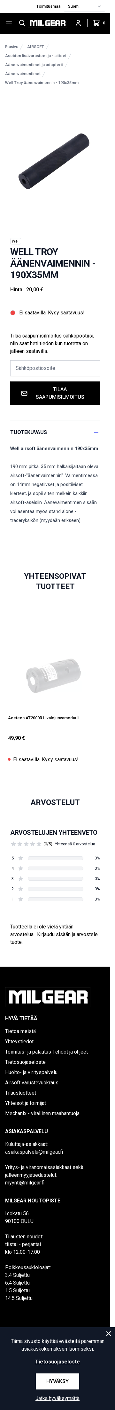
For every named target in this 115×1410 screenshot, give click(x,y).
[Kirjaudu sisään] (78, 23)
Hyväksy (57, 1381)
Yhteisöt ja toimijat (25, 1103)
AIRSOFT (35, 46)
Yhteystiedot (19, 1041)
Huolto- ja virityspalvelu (31, 1072)
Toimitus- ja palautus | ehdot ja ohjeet (46, 1052)
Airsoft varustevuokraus (31, 1083)
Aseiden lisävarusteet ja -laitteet (35, 55)
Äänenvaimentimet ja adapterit (34, 64)
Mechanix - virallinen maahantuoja (42, 1113)
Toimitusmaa (48, 6)
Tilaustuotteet (20, 1093)
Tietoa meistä (20, 1031)
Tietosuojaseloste (25, 1062)
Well (15, 241)
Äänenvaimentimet (23, 73)
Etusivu (11, 46)
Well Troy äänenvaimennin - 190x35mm (42, 82)
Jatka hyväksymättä (57, 1398)
